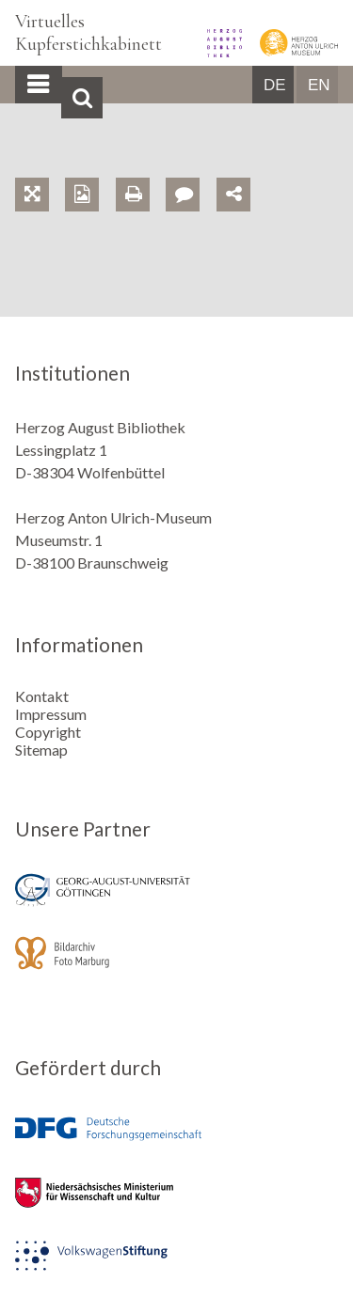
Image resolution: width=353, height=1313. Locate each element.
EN (319, 85)
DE (275, 85)
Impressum (51, 714)
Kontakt (42, 696)
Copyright (48, 732)
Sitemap (41, 749)
